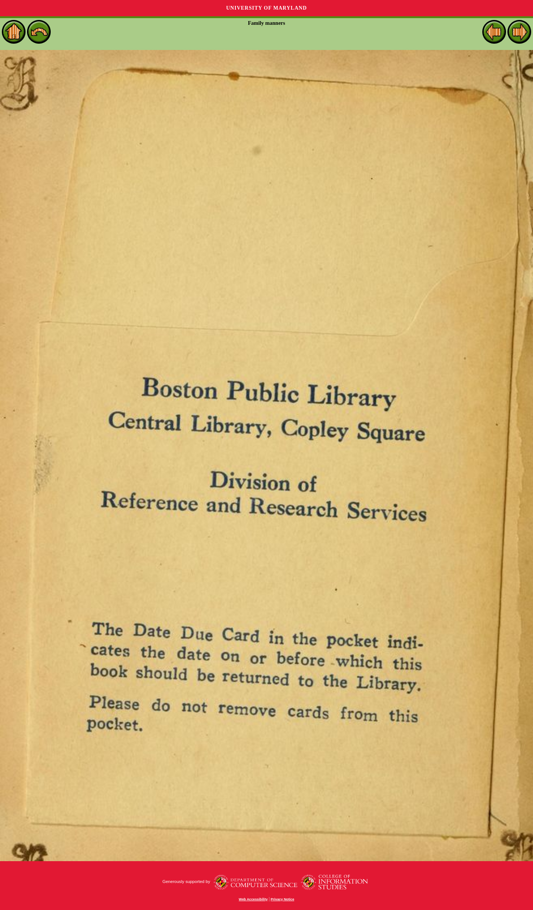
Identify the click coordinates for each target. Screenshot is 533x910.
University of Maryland (266, 8)
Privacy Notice (282, 899)
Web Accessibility (253, 899)
